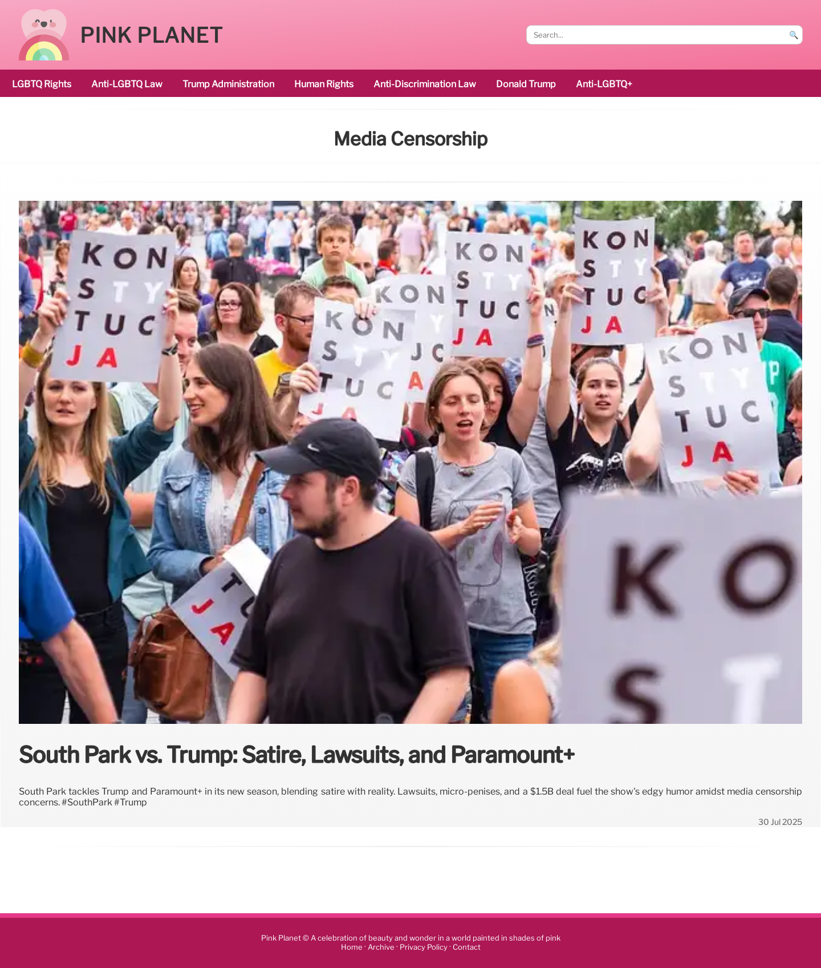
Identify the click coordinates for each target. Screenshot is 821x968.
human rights (323, 84)
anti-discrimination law (424, 84)
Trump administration (228, 84)
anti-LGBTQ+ (604, 84)
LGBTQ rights (41, 84)
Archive (381, 947)
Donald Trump (526, 84)
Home (352, 947)
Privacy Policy (424, 947)
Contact (467, 947)
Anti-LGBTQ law (126, 84)
